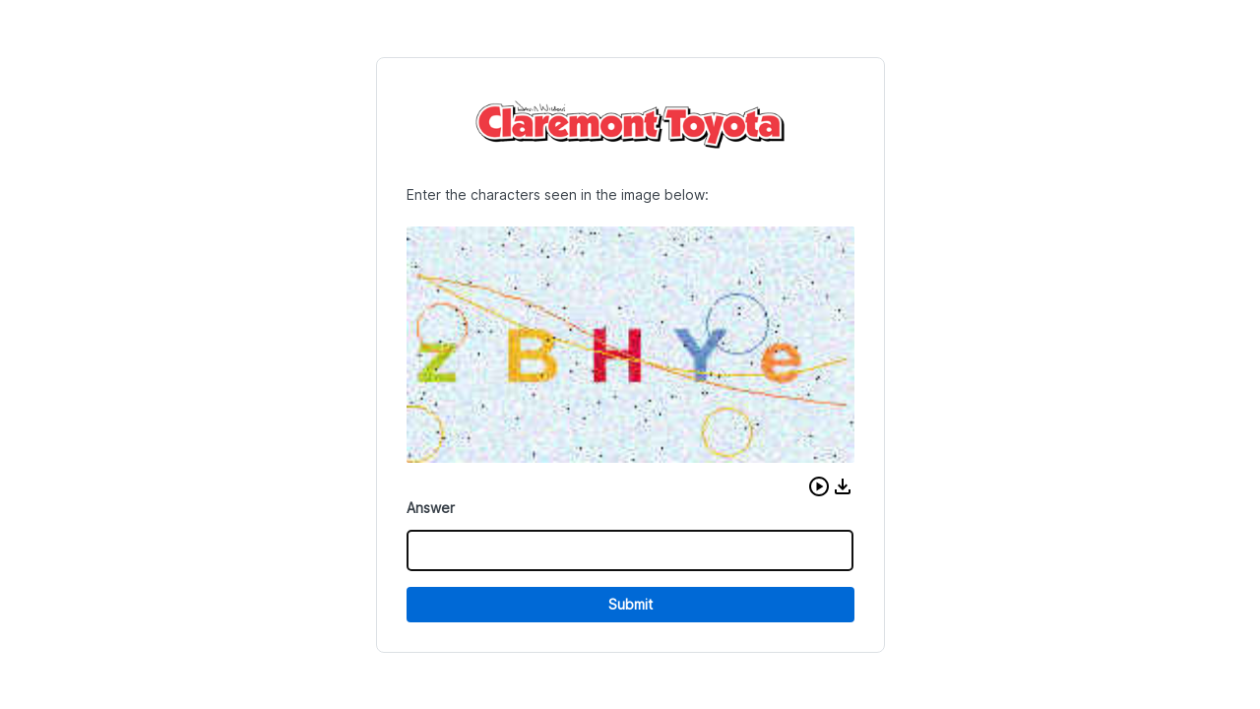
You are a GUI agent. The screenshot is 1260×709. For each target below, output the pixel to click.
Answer (431, 507)
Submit (630, 604)
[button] (819, 486)
